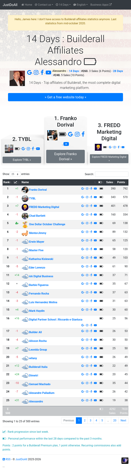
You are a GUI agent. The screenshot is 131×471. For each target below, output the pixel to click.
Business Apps (101, 4)
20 (114, 420)
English (79, 4)
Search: (106, 174)
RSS (7, 459)
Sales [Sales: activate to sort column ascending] (109, 182)
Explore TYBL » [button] (22, 159)
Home (26, 4)
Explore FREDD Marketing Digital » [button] (109, 158)
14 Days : (74, 71)
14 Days (62, 4)
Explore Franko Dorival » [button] (65, 156)
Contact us (43, 4)
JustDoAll (10, 5)
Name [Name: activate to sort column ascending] (25, 182)
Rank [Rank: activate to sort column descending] (6, 182)
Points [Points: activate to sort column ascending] (121, 182)
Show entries (16, 174)
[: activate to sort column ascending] (17, 182)
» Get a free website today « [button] (65, 97)
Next (123, 420)
